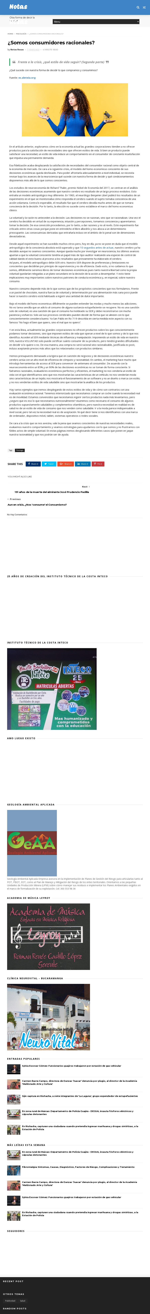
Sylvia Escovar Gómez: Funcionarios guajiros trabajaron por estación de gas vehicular (71, 1053)
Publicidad (10, 1288)
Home (10, 34)
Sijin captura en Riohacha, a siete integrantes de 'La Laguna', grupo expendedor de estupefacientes (80, 1083)
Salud (22, 1288)
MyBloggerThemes (53, 1309)
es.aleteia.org (26, 78)
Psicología (20, 34)
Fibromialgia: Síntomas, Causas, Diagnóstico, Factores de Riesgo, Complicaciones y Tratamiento (78, 1154)
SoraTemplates (21, 1309)
